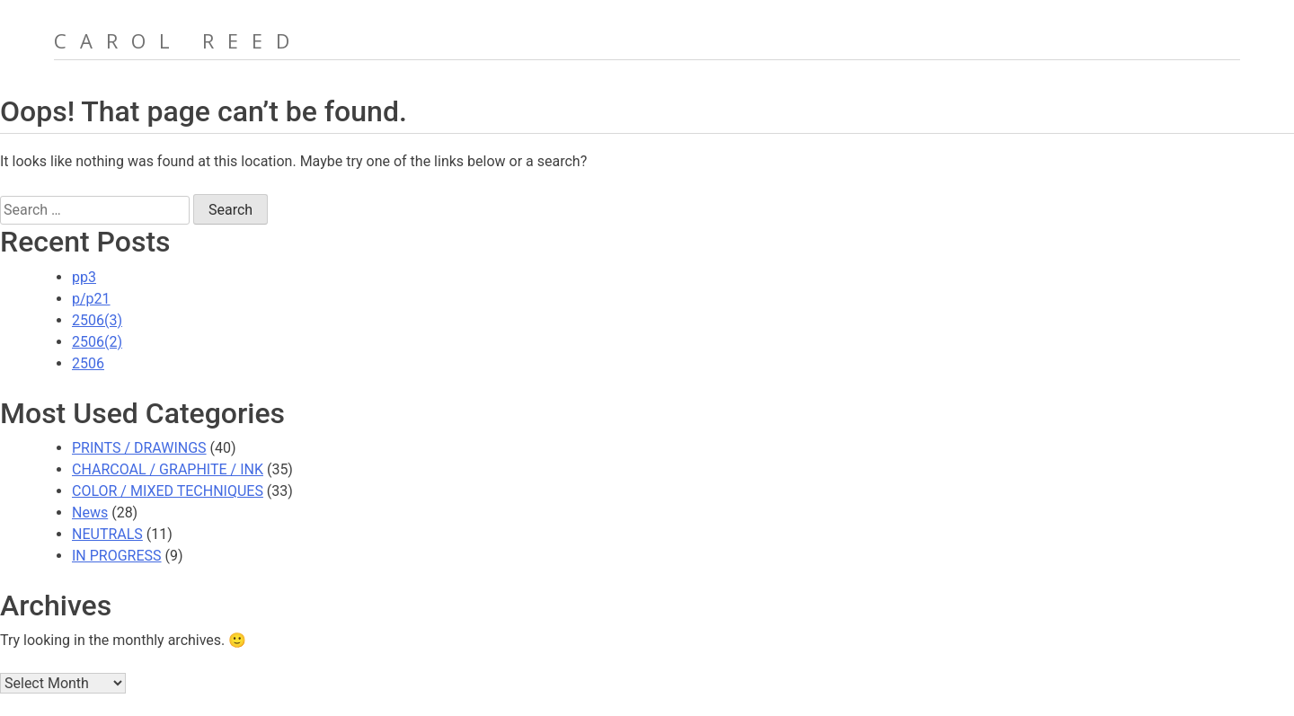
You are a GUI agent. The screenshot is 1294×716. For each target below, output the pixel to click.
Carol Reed (178, 40)
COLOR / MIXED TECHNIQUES (167, 490)
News (90, 512)
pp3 (84, 277)
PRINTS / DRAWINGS (139, 447)
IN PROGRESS (117, 555)
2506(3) (97, 320)
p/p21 (91, 298)
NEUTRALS (107, 534)
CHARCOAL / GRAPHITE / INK (167, 469)
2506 (88, 363)
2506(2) (97, 341)
